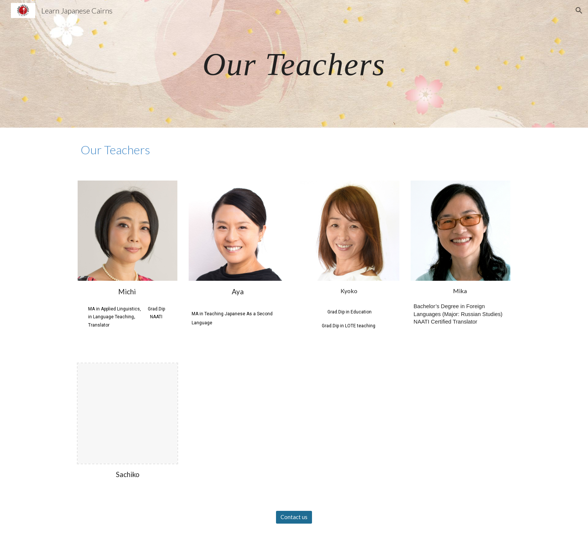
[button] (579, 11)
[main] (294, 63)
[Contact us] (294, 517)
